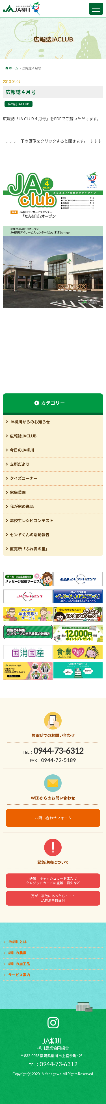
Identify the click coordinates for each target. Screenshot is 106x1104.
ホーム (13, 68)
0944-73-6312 (58, 750)
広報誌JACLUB (18, 104)
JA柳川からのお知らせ (30, 421)
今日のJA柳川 (22, 450)
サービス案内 (19, 975)
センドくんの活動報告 (29, 534)
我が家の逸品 (22, 506)
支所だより (20, 464)
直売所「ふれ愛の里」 (29, 548)
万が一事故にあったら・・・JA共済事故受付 (53, 898)
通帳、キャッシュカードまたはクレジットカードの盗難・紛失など (53, 880)
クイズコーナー (24, 478)
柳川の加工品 (19, 964)
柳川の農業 (17, 953)
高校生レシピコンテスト (31, 520)
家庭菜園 (18, 492)
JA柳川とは (17, 942)
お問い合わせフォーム (53, 818)
